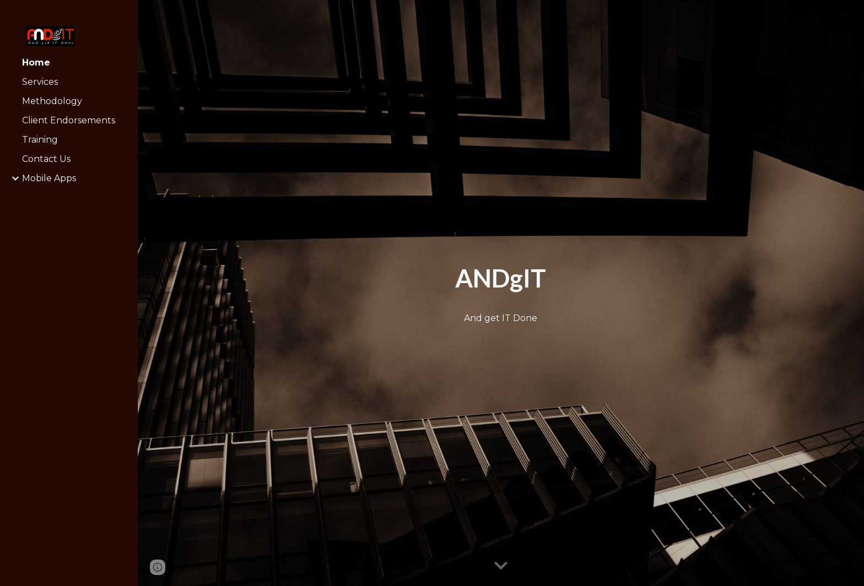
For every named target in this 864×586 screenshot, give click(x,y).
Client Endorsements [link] (68, 120)
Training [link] (40, 139)
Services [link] (40, 82)
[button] (501, 566)
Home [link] (36, 62)
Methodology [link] (52, 101)
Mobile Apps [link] (49, 178)
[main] (500, 278)
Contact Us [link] (46, 159)
